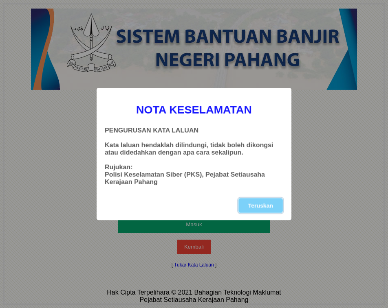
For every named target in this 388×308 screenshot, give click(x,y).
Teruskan (260, 205)
